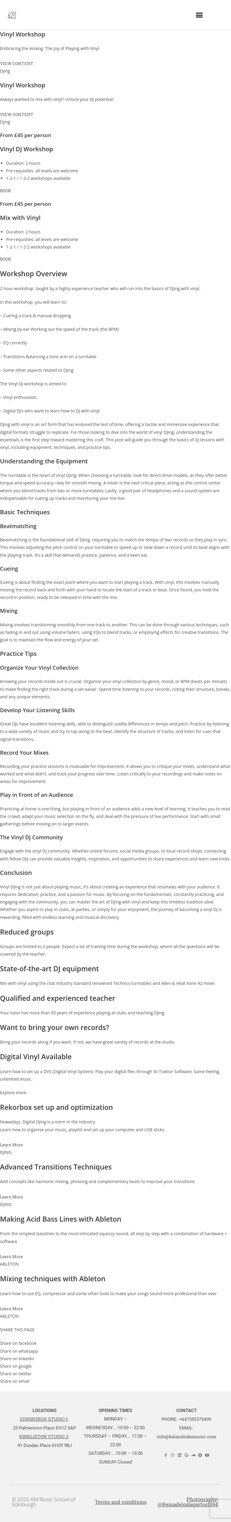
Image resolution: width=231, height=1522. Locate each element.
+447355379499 (195, 1419)
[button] (199, 15)
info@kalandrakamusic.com (186, 1436)
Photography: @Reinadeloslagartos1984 (188, 1502)
